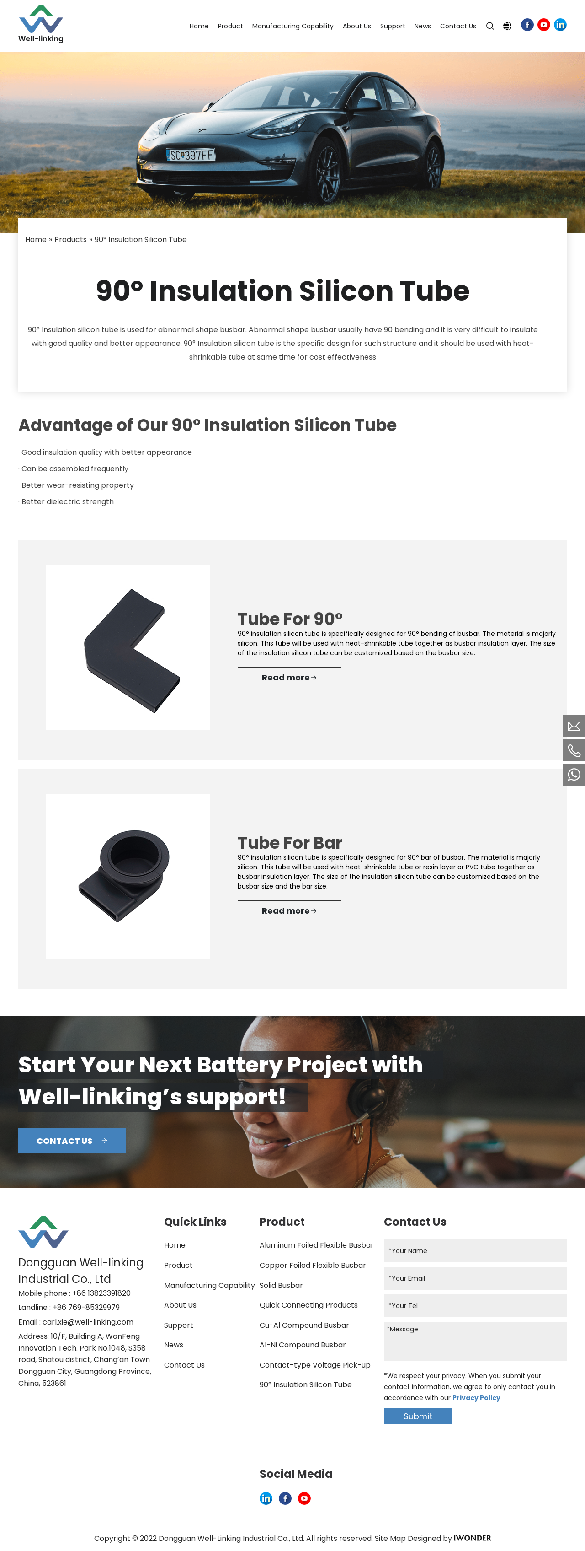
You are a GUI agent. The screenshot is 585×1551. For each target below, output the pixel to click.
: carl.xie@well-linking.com (86, 1322)
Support (178, 1325)
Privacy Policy (476, 1397)
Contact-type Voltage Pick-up (315, 1365)
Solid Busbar (281, 1285)
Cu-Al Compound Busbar (304, 1325)
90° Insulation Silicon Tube (306, 1384)
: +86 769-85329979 (84, 1307)
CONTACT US (72, 1141)
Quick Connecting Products (309, 1305)
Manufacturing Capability (209, 1285)
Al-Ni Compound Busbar (303, 1345)
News (173, 1345)
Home (175, 1245)
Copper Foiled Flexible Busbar (313, 1265)
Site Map (390, 1538)
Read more (289, 677)
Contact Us (184, 1365)
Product (178, 1265)
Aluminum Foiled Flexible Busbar (317, 1245)
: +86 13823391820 (100, 1293)
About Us (180, 1305)
